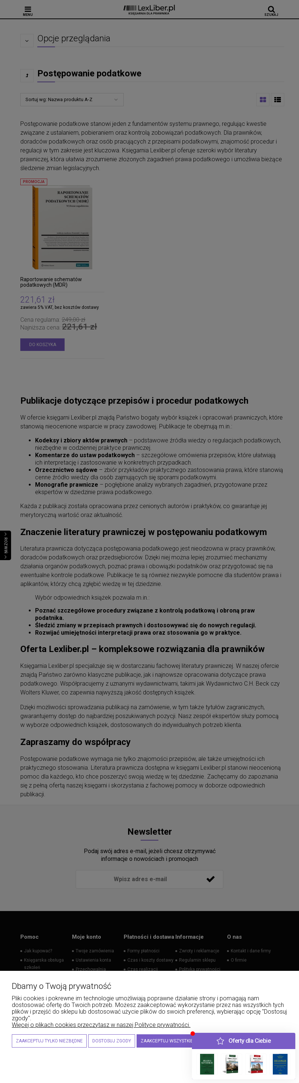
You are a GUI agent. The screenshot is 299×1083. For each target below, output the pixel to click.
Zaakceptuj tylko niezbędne (49, 1041)
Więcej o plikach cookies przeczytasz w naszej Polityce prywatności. (101, 1024)
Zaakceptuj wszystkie (167, 1041)
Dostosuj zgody (111, 1041)
